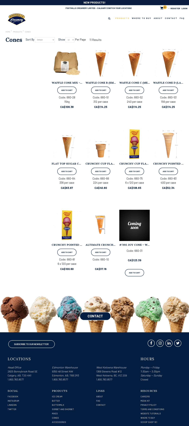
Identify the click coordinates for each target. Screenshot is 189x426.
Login (184, 8)
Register (175, 8)
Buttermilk (58, 405)
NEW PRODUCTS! (94, 2)
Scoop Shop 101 (149, 422)
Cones (55, 418)
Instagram (13, 401)
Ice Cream (57, 396)
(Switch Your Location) (119, 8)
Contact (101, 405)
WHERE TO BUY (148, 418)
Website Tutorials (151, 413)
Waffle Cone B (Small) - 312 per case (113, 82)
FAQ (98, 401)
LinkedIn (12, 405)
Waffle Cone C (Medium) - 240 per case (148, 82)
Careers (145, 396)
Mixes (55, 413)
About (99, 396)
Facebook (13, 396)
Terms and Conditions (152, 409)
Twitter (12, 409)
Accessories (59, 422)
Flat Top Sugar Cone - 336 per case (79, 163)
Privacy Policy (148, 405)
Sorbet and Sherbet (63, 409)
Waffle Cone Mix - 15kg (69, 82)
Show (61, 39)
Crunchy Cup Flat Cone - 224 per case (114, 163)
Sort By (30, 39)
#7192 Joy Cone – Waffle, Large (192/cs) (149, 244)
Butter (56, 401)
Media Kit (145, 401)
